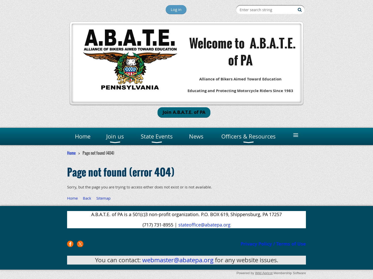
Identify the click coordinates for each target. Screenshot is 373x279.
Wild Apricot (264, 273)
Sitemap (103, 198)
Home (71, 153)
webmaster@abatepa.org (177, 260)
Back (87, 198)
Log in (176, 9)
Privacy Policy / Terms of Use (273, 244)
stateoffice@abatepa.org (204, 225)
